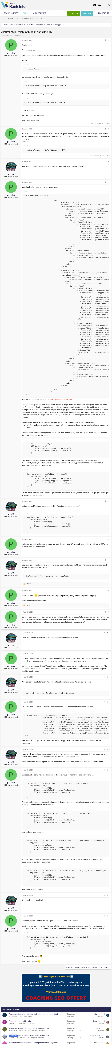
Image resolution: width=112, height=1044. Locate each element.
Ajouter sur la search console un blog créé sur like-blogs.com (33, 1043)
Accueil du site (12, 13)
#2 (108, 129)
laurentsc (12, 1038)
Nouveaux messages (12, 19)
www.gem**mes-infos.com (61, 399)
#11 (108, 654)
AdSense (31, 1023)
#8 (108, 590)
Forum (27, 13)
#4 (108, 182)
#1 (108, 40)
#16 (108, 895)
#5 (108, 501)
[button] (49, 13)
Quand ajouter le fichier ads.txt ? (22, 1021)
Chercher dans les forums (34, 19)
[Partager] (105, 40)
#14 (108, 749)
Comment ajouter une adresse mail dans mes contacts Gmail (33, 1014)
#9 (108, 612)
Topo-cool (12, 1023)
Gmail (30, 1016)
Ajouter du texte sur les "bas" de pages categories (29, 1028)
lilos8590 (12, 1031)
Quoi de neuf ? (40, 13)
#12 (108, 677)
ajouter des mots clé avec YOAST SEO (33, 1035)
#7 (108, 560)
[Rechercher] (101, 13)
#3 (108, 161)
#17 (108, 916)
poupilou (6, 35)
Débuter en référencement (36, 1031)
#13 (108, 702)
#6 (108, 539)
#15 (108, 770)
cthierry (101, 1023)
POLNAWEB (13, 1016)
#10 (108, 633)
